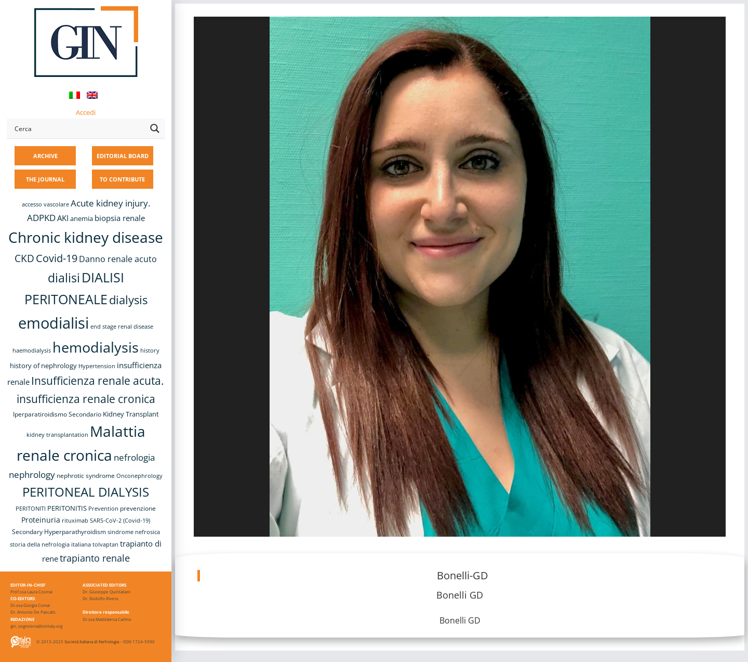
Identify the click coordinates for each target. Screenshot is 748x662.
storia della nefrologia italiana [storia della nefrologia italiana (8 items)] (50, 544)
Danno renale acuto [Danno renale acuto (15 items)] (118, 259)
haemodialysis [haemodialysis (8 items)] (31, 350)
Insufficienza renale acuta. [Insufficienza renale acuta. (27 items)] (97, 380)
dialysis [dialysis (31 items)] (128, 300)
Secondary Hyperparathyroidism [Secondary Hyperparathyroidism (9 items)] (59, 531)
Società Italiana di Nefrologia (91, 641)
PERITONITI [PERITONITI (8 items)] (31, 508)
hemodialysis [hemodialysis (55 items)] (95, 347)
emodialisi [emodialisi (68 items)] (53, 323)
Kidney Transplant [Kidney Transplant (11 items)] (131, 414)
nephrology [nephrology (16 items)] (32, 475)
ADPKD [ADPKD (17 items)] (41, 218)
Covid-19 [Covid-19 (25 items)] (56, 258)
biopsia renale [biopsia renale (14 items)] (120, 218)
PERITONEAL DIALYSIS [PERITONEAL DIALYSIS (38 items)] (85, 491)
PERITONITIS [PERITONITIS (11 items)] (67, 508)
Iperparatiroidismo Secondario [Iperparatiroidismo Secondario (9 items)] (57, 414)
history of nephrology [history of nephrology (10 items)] (43, 365)
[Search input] (78, 128)
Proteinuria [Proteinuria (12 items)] (40, 520)
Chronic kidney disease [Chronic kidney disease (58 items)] (85, 237)
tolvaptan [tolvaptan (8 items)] (105, 544)
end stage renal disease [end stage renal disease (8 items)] (121, 326)
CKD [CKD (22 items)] (24, 258)
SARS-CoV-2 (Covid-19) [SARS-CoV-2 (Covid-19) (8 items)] (120, 520)
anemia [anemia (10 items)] (81, 218)
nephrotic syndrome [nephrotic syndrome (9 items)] (86, 475)
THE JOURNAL (45, 179)
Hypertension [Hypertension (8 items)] (96, 366)
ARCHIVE (45, 156)
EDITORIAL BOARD (123, 156)
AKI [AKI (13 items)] (63, 218)
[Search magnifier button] (155, 128)
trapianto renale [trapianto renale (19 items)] (95, 558)
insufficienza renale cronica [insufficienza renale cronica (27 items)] (86, 398)
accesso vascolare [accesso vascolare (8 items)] (45, 204)
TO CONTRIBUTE (122, 179)
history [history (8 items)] (149, 350)
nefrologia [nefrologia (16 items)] (134, 457)
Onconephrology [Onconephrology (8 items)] (139, 475)
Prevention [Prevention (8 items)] (103, 508)
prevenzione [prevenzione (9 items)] (138, 508)
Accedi (86, 112)
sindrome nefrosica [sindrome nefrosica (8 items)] (134, 532)
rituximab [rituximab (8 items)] (75, 520)
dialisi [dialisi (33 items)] (64, 278)
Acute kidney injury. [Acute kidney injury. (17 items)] (110, 203)
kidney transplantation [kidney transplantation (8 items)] (57, 434)
